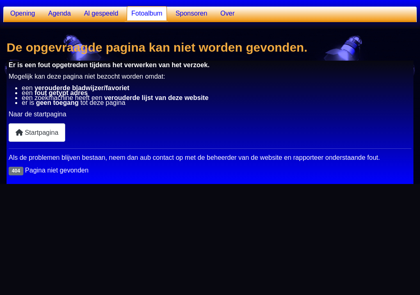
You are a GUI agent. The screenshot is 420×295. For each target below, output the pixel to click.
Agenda (59, 13)
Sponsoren (191, 13)
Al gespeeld (101, 13)
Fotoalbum (146, 13)
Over (227, 13)
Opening (22, 13)
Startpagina (37, 132)
